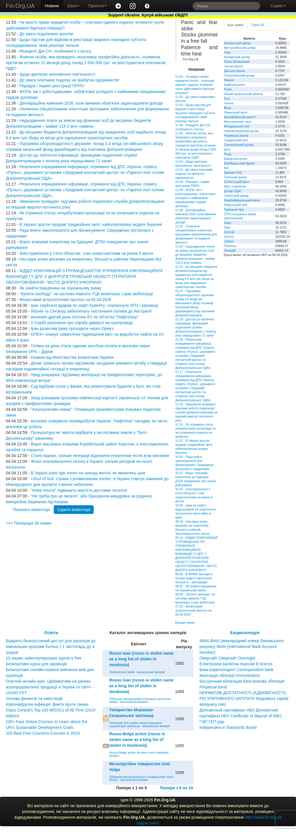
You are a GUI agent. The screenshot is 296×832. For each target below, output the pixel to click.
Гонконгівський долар (239, 75)
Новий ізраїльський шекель (243, 94)
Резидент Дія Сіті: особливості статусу (55, 51)
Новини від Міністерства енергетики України (72, 357)
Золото (229, 236)
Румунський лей (235, 205)
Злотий (229, 232)
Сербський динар (236, 195)
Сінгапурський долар (239, 144)
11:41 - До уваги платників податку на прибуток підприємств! (193, 173)
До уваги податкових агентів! (46, 33)
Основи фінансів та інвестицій (34, 698)
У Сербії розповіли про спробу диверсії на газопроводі (82, 322)
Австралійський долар (240, 47)
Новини (52, 5)
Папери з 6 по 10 (176, 787)
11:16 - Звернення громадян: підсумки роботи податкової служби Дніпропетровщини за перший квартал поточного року (196, 412)
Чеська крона (233, 66)
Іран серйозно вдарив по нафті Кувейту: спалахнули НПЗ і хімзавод (94, 305)
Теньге (229, 103)
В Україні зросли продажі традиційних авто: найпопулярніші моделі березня (90, 224)
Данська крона (234, 71)
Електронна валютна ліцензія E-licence (236, 664)
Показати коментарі (31, 509)
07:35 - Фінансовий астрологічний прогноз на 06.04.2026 (193, 610)
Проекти (97, 5)
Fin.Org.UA (20, 6)
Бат (226, 168)
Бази (73, 5)
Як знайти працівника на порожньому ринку (60, 288)
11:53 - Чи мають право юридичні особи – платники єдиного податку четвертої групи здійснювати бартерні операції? (194, 84)
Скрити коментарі (73, 509)
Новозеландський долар (241, 131)
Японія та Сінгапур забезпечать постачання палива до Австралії (91, 311)
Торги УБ (257, 25)
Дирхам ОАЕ (233, 172)
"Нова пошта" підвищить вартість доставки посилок (79, 490)
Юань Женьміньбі (236, 61)
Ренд (227, 154)
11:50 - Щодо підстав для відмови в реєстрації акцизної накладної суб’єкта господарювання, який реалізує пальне (195, 113)
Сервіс (278, 5)
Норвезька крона (236, 135)
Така (227, 52)
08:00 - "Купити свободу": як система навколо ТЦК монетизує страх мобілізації (195, 598)
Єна (227, 98)
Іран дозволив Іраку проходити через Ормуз (72, 328)
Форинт (229, 80)
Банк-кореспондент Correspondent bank (236, 669)
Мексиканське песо (237, 121)
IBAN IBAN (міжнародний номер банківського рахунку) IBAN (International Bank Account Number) (241, 646)
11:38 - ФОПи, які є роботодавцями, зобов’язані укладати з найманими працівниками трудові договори (195, 198)
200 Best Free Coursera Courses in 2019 (42, 733)
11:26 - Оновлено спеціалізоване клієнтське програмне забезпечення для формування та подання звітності (196, 234)
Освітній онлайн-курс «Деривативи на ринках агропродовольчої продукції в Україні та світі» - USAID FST (50, 687)
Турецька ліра (234, 209)
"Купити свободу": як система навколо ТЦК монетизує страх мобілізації (86, 293)
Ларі (227, 227)
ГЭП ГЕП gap (211, 721)
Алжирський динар (237, 43)
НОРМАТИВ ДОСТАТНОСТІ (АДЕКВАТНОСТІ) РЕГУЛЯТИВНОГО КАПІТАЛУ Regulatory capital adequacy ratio (243, 698)
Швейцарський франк (239, 163)
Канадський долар (237, 57)
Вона (227, 107)
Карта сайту (148, 823)
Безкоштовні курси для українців (36, 664)
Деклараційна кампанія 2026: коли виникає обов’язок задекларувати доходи (90, 103)
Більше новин (185, 622)
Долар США (232, 191)
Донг (227, 149)
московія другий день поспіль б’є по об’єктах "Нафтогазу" (84, 317)
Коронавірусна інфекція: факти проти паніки (47, 704)
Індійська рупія (234, 84)
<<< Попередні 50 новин (28, 523)
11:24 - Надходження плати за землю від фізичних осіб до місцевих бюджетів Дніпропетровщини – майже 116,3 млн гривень (195, 254)
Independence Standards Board (228, 727)
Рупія (228, 89)
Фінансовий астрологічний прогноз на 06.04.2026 (65, 299)
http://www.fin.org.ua (263, 817)
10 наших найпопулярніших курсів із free (44, 658)
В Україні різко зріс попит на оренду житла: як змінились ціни (88, 473)
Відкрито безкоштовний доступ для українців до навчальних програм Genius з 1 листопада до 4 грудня (51, 646)
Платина (230, 246)
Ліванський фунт (236, 112)
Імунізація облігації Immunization (229, 675)
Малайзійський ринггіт (240, 117)
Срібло (229, 241)
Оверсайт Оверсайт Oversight (227, 658)
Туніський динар (235, 177)
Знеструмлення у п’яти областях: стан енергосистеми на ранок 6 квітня (86, 253)
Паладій (230, 250)
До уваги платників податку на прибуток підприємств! (69, 80)
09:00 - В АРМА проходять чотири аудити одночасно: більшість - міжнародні (194, 578)
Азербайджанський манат (242, 200)
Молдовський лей (236, 126)
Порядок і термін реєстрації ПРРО (51, 85)
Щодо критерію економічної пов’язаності (57, 74)
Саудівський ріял (236, 140)
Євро (227, 222)
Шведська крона (235, 158)
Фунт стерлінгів (235, 186)
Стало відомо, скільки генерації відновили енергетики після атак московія (100, 455)
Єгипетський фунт (237, 181)
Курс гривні (235, 25)
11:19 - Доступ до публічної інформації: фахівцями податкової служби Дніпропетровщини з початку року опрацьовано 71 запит (195, 327)
